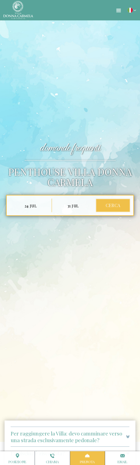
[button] (119, 11)
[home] (16, 10)
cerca (113, 205)
